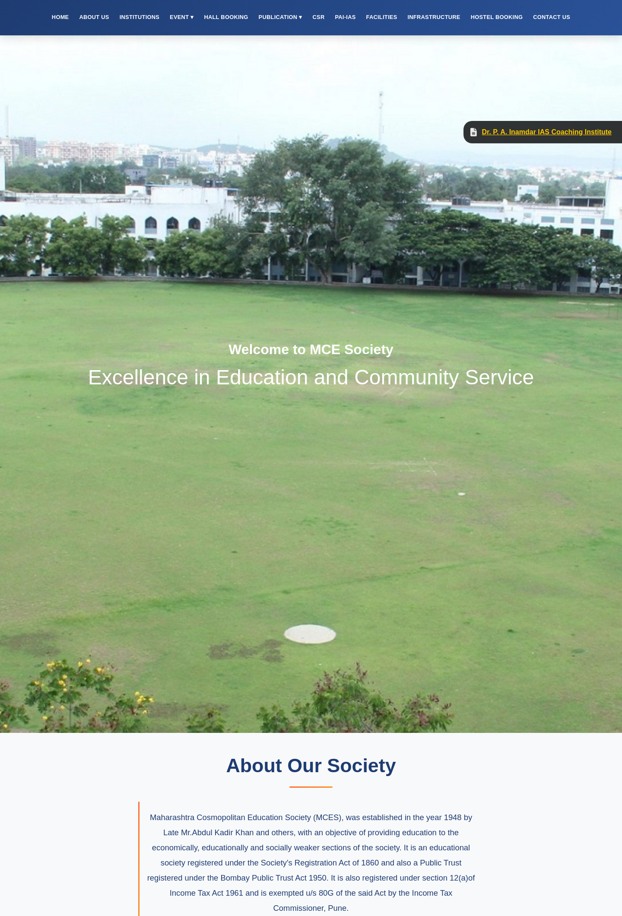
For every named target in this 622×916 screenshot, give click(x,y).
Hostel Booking (497, 17)
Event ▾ (182, 17)
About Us (94, 17)
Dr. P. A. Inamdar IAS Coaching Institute (547, 132)
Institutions (139, 17)
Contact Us (551, 17)
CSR (319, 17)
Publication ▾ (280, 17)
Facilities (381, 17)
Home (60, 17)
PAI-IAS (345, 17)
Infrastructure (433, 17)
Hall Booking (226, 17)
